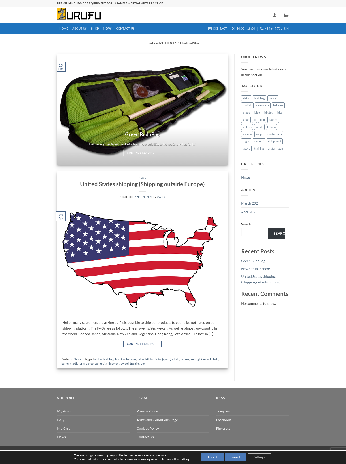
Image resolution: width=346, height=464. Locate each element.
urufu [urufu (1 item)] (271, 148)
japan (165, 359)
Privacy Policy (147, 411)
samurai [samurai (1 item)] (259, 141)
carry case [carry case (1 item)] (262, 105)
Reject (235, 457)
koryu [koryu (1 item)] (259, 134)
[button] (275, 15)
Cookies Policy (148, 428)
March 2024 (250, 203)
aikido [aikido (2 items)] (246, 98)
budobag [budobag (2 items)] (259, 98)
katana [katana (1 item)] (273, 119)
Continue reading (142, 153)
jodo (176, 359)
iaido (141, 359)
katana (185, 359)
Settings (260, 457)
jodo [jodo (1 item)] (262, 119)
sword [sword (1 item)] (246, 148)
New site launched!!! (256, 269)
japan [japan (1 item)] (246, 119)
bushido (120, 359)
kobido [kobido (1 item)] (271, 127)
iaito (158, 359)
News (107, 28)
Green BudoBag (142, 134)
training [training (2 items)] (259, 148)
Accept (211, 457)
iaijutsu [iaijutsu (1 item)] (268, 112)
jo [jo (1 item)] (254, 119)
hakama (131, 359)
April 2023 (249, 212)
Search (246, 224)
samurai (100, 363)
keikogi (195, 359)
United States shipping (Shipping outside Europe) (142, 184)
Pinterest (223, 428)
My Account (66, 411)
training (135, 363)
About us (79, 28)
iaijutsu (149, 359)
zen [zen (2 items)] (280, 148)
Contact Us (125, 28)
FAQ (60, 420)
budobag (108, 359)
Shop (95, 28)
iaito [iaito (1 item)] (279, 112)
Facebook (223, 420)
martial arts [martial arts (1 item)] (274, 134)
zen (143, 363)
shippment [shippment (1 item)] (274, 141)
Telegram (223, 411)
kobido (214, 359)
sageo (90, 363)
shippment (113, 363)
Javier (161, 197)
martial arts (77, 363)
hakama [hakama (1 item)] (278, 105)
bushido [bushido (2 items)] (247, 105)
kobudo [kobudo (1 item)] (247, 134)
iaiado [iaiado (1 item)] (246, 112)
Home (63, 28)
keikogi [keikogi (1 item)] (247, 127)
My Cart (63, 428)
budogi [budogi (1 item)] (273, 98)
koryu (65, 363)
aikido (98, 359)
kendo (205, 359)
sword (125, 363)
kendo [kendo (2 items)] (259, 127)
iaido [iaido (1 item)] (257, 112)
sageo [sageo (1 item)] (246, 141)
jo (171, 359)
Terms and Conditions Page (157, 420)
